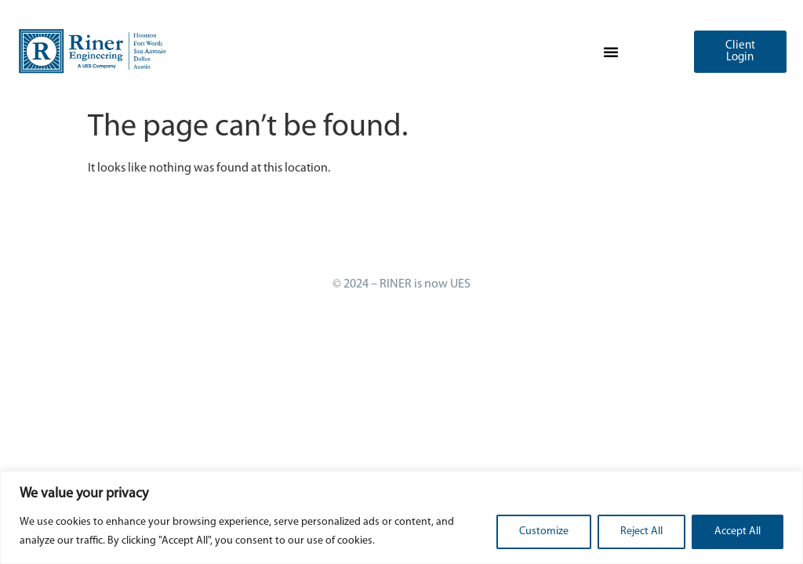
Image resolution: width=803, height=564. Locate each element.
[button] (611, 51)
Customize (544, 531)
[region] (401, 517)
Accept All (737, 531)
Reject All (641, 531)
